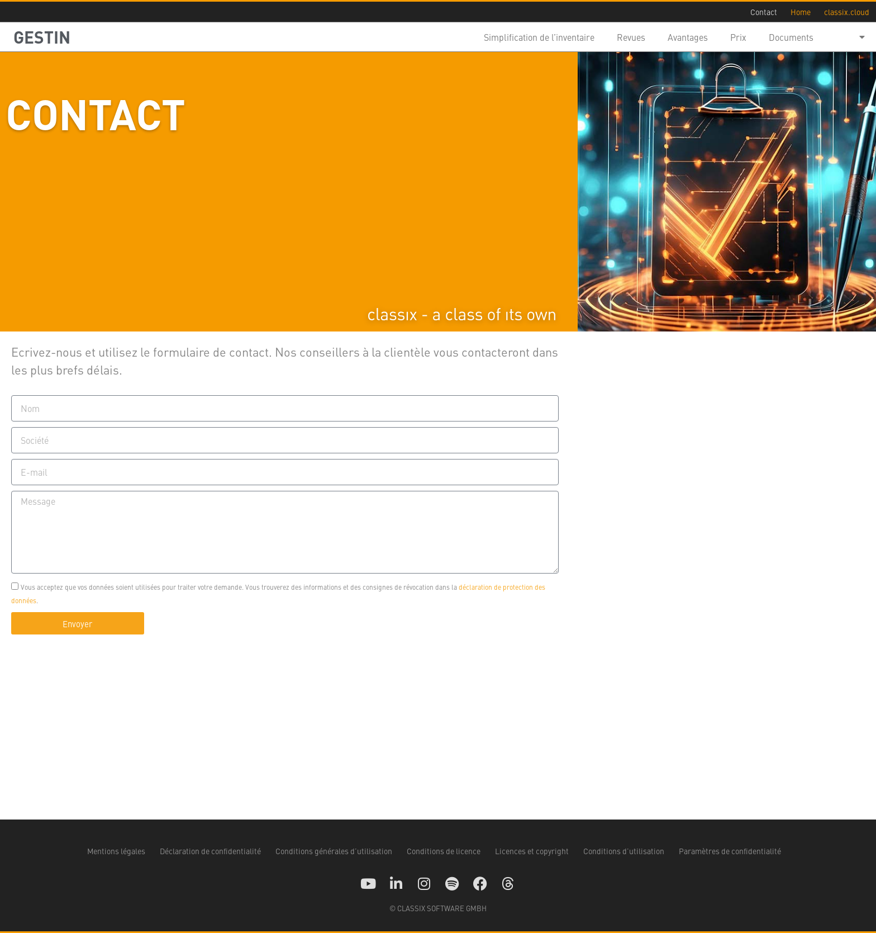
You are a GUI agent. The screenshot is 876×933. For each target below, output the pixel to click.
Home (801, 11)
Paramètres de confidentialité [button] (730, 850)
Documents (791, 37)
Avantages (688, 37)
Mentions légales (116, 850)
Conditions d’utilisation (623, 850)
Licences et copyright (532, 850)
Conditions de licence (443, 850)
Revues (631, 37)
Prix (738, 37)
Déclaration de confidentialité (210, 850)
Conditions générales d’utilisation (333, 850)
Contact (763, 11)
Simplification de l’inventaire (539, 37)
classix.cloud (846, 11)
